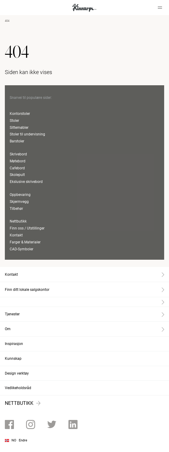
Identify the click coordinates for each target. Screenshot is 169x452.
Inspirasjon (14, 344)
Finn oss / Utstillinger (27, 228)
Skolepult (17, 175)
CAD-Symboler (21, 249)
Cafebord (17, 168)
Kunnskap (13, 358)
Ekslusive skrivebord (26, 182)
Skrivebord (18, 154)
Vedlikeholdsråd (18, 388)
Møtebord (17, 161)
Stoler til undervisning (27, 134)
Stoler (14, 121)
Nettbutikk (18, 221)
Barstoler (17, 141)
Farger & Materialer (25, 242)
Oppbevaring (20, 195)
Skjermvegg (19, 202)
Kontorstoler (20, 114)
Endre (23, 440)
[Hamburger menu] (160, 8)
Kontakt (16, 235)
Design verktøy (17, 373)
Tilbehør (16, 208)
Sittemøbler (19, 127)
